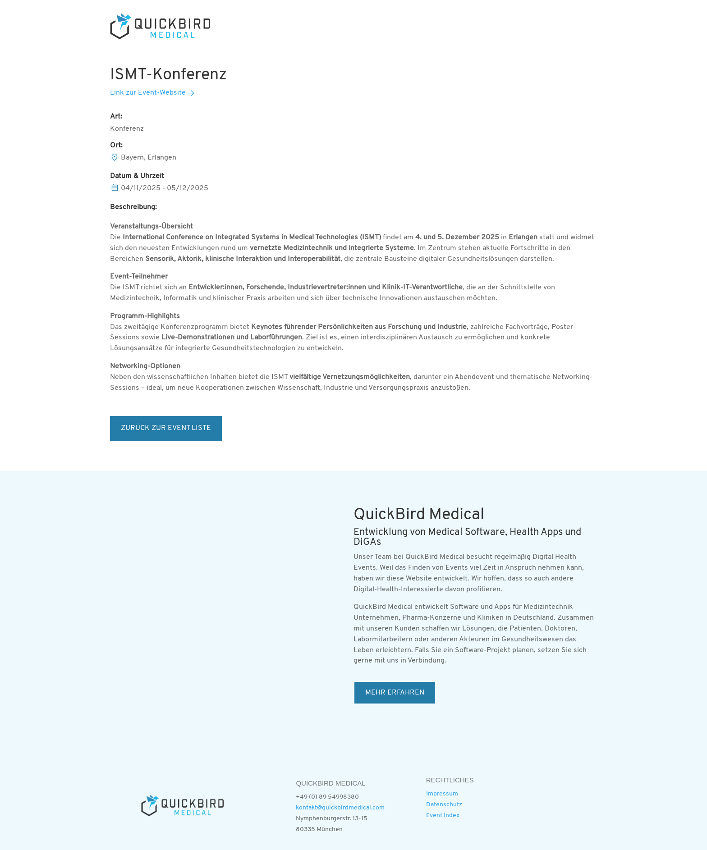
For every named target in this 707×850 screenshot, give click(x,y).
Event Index (442, 815)
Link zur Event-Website (148, 92)
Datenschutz (444, 804)
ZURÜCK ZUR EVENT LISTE (166, 428)
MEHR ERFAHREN (394, 692)
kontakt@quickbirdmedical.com (340, 807)
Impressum (442, 794)
